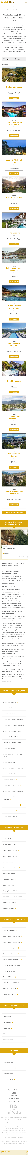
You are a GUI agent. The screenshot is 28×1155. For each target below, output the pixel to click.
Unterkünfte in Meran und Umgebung (14, 768)
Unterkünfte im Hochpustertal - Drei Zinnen (12, 756)
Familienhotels (8, 1016)
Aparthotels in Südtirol (10, 873)
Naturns (14, 387)
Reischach (17, 499)
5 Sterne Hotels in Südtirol (11, 856)
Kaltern (14, 203)
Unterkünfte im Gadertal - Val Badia (13, 737)
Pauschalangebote (9, 1062)
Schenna (14, 424)
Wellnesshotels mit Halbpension (12, 959)
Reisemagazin (14, 1101)
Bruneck (10, 499)
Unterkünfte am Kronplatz (11, 762)
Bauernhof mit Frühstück (10, 988)
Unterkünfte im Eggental (10, 708)
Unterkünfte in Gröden (10, 748)
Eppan (11, 93)
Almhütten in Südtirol (9, 908)
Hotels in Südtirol (8, 839)
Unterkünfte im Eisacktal (10, 714)
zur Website (13, 98)
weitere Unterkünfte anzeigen (15, 512)
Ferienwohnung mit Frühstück (12, 983)
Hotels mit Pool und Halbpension (13, 965)
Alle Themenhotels (9, 1040)
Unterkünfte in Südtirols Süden (12, 785)
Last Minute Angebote (10, 1068)
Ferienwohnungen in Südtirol (12, 868)
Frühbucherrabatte (9, 1073)
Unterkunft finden (14, 1090)
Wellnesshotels (8, 1022)
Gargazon (15, 276)
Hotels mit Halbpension (10, 930)
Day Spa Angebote (9, 1079)
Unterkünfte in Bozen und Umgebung (14, 791)
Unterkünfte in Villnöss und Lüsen (13, 731)
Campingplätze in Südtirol (11, 891)
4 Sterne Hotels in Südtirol (11, 850)
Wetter (14, 1093)
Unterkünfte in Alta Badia (10, 702)
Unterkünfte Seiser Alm (10, 779)
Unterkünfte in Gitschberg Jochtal (13, 742)
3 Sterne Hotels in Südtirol (11, 844)
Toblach (14, 462)
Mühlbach (11, 351)
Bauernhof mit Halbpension (11, 954)
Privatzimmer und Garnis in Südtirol (13, 897)
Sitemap (2, 1141)
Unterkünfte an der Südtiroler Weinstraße (10, 798)
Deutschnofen (14, 168)
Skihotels (6, 1034)
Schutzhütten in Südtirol (10, 902)
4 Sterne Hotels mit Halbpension (12, 942)
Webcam (14, 1095)
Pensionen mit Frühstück (10, 994)
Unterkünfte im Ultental (10, 811)
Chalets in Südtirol (9, 862)
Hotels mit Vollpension (10, 971)
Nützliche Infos (14, 1098)
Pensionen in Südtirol (10, 879)
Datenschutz (14, 1141)
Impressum (7, 1141)
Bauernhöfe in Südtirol (10, 885)
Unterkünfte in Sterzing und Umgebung (14, 725)
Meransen (18, 351)
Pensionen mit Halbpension (11, 948)
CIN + (14, 89)
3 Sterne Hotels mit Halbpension (12, 936)
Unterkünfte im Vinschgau (11, 816)
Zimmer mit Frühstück (10, 977)
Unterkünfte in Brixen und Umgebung (14, 719)
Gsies (9, 130)
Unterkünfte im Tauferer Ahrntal (12, 805)
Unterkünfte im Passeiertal (11, 774)
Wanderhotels (8, 1028)
